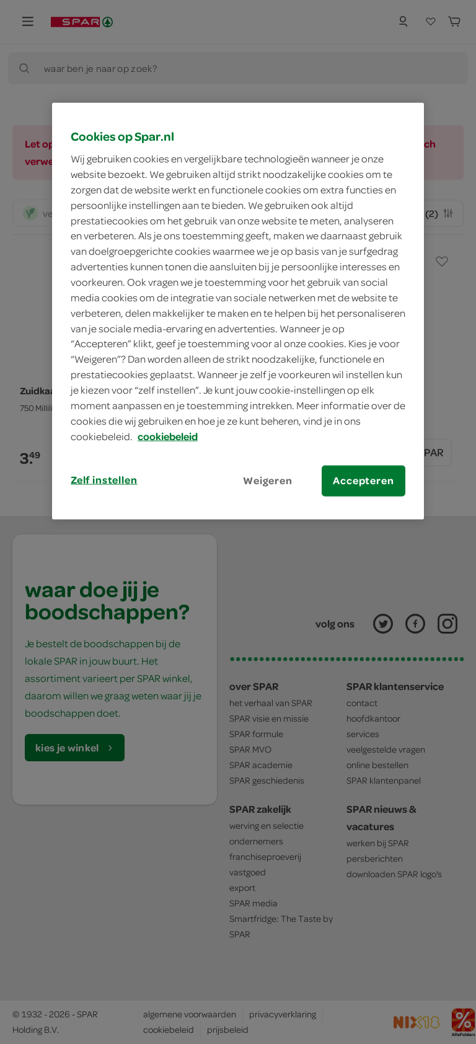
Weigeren (268, 480)
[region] (238, 310)
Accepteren (363, 480)
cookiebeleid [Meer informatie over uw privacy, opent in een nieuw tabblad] (168, 436)
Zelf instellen (104, 480)
